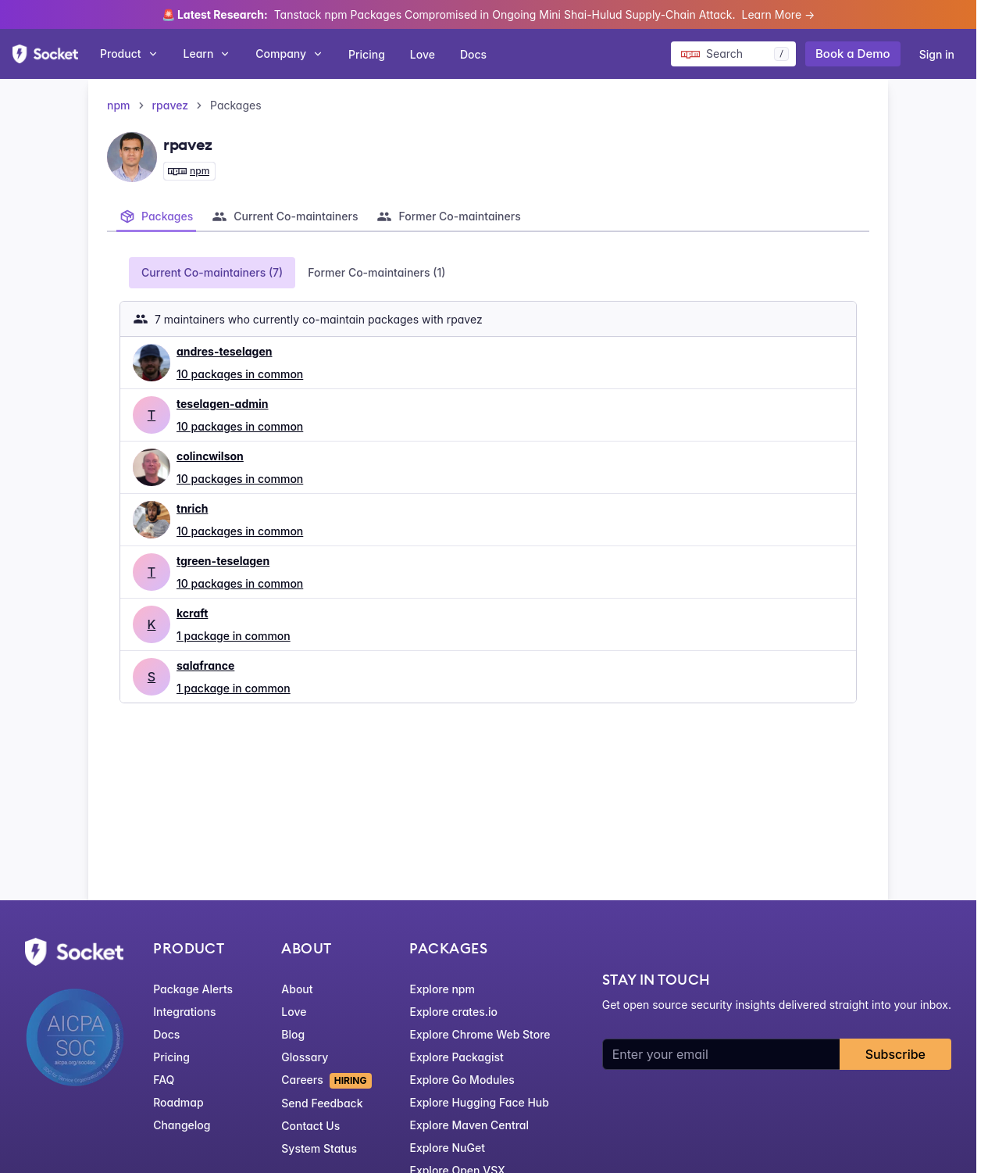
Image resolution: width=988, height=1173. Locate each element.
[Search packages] (733, 53)
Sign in (936, 54)
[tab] (156, 216)
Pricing (366, 54)
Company (289, 53)
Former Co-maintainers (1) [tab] (376, 272)
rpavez (170, 105)
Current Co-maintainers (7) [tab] (212, 272)
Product (129, 53)
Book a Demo (852, 53)
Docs (473, 54)
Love (422, 54)
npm (118, 105)
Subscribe (895, 1054)
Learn (207, 53)
